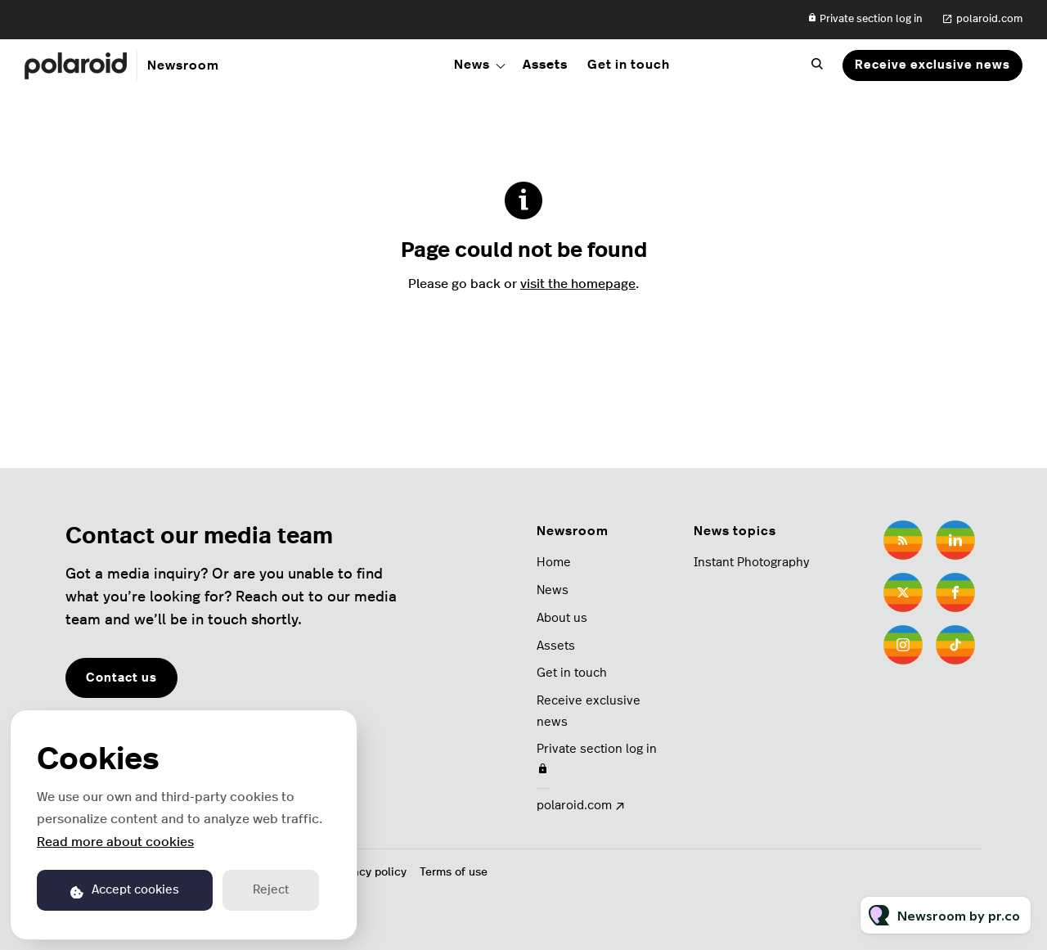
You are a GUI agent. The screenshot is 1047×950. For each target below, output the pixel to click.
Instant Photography (751, 562)
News (472, 64)
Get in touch (628, 64)
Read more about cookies (115, 842)
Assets (545, 64)
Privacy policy (369, 872)
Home (554, 562)
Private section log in (865, 18)
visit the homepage (578, 283)
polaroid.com (989, 19)
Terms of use (454, 872)
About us (562, 618)
